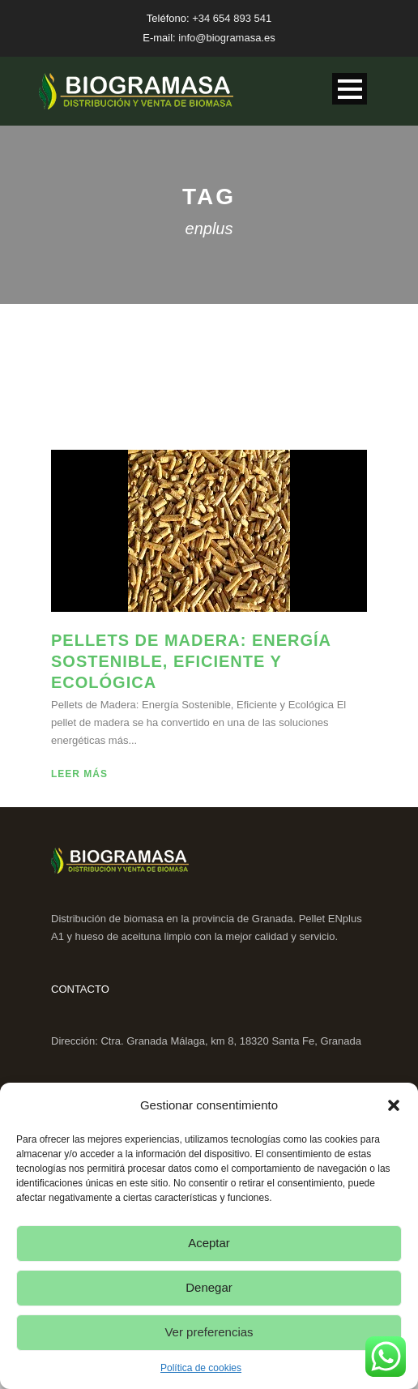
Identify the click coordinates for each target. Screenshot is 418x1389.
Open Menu (349, 89)
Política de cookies (200, 1368)
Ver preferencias (208, 1332)
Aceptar (209, 1243)
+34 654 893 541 (231, 18)
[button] (394, 1105)
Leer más (79, 774)
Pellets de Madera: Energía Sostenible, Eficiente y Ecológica (191, 661)
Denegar (209, 1287)
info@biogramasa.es (226, 38)
